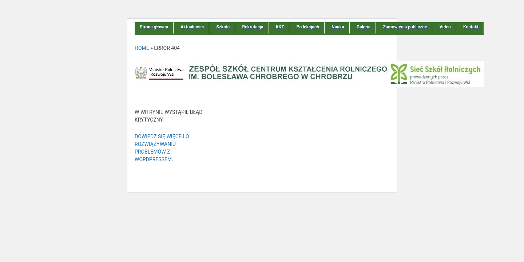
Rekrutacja (252, 26)
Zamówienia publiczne (405, 26)
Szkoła (223, 26)
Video (445, 26)
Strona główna (154, 26)
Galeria (363, 26)
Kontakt (471, 26)
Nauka (338, 26)
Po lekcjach (308, 26)
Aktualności (192, 26)
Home (142, 48)
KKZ (280, 26)
